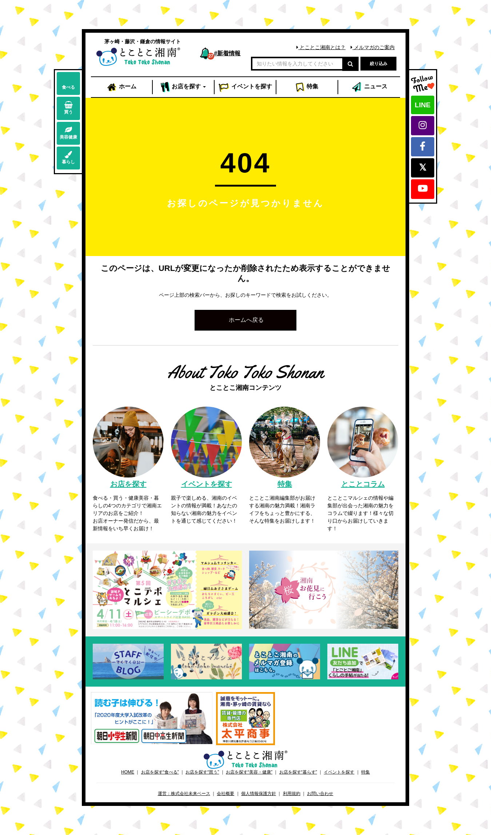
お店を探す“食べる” (160, 772)
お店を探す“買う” (202, 772)
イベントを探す (339, 772)
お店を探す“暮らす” (298, 772)
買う (68, 108)
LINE (422, 105)
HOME (127, 772)
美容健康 (68, 133)
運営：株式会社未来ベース (184, 793)
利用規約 (291, 793)
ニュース (369, 87)
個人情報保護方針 (258, 793)
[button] (245, 320)
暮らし (68, 157)
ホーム (121, 87)
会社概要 (225, 793)
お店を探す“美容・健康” (249, 772)
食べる (68, 83)
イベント (245, 87)
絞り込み (378, 63)
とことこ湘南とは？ (321, 47)
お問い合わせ (320, 793)
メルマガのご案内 (373, 47)
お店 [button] (183, 87)
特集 (307, 87)
